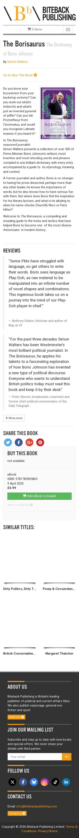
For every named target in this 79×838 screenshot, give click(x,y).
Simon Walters (17, 62)
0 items (34, 29)
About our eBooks (20, 504)
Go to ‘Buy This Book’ (20, 75)
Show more (13, 418)
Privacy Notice (48, 831)
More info (16, 717)
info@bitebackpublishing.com (36, 806)
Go (67, 756)
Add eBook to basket (39, 496)
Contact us (17, 813)
